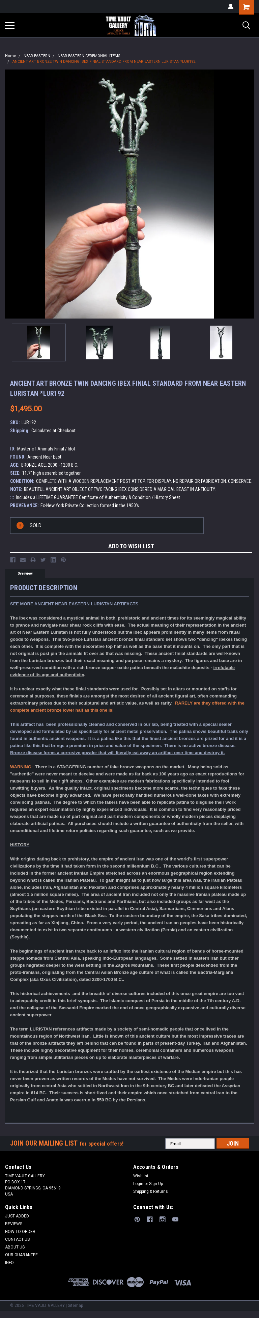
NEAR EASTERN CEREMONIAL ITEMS (89, 56)
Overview (25, 573)
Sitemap (75, 1305)
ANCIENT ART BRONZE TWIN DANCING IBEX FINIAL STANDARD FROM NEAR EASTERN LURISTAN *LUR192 (103, 61)
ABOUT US (15, 1247)
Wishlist (140, 1176)
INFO (9, 1262)
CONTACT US (17, 1239)
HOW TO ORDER (20, 1231)
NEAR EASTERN (37, 56)
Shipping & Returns (150, 1191)
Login (138, 1183)
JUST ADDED (17, 1216)
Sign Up (156, 1183)
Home (10, 56)
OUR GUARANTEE (21, 1255)
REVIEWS (13, 1223)
